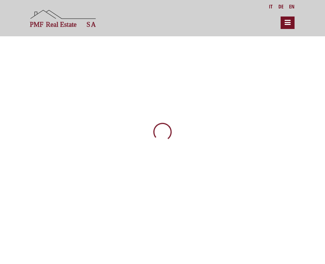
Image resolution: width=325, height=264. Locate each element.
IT (271, 6)
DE (281, 6)
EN (292, 6)
